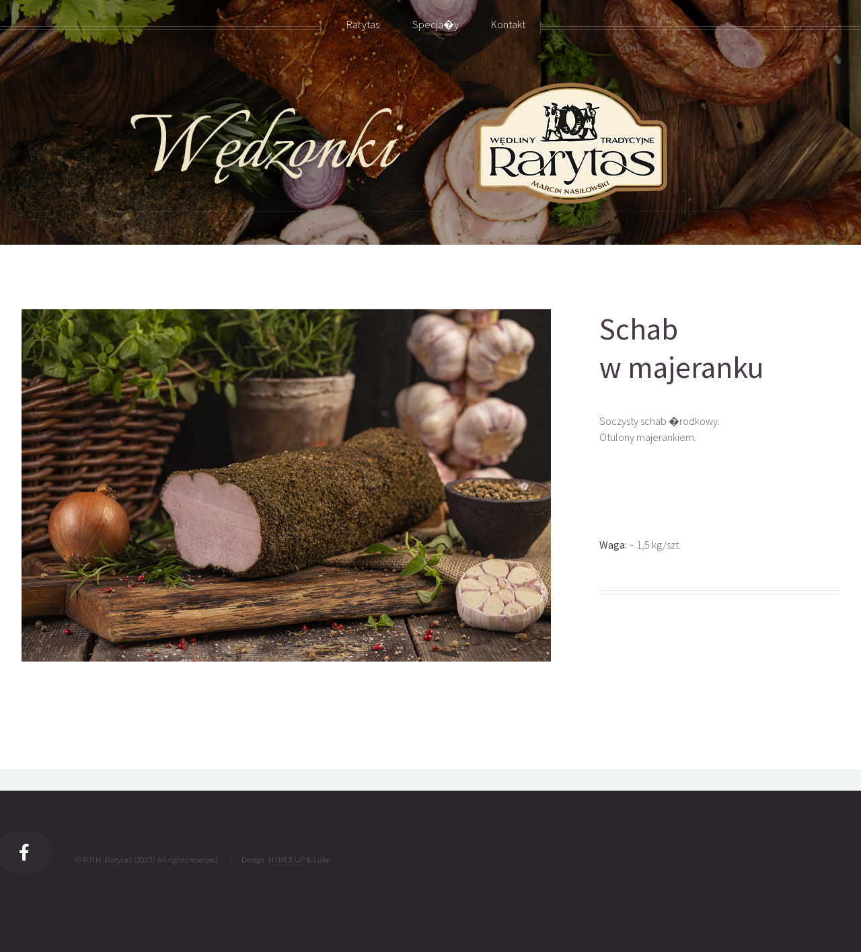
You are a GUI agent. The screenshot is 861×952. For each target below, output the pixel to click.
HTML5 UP (286, 859)
